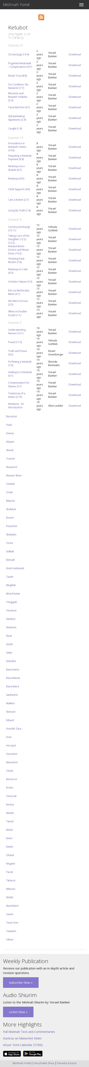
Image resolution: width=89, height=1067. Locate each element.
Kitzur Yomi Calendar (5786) (23, 1045)
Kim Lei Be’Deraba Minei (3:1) (18, 292)
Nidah (9, 897)
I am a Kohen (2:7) (18, 199)
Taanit (9, 576)
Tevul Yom (12, 922)
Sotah (9, 644)
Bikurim (10, 501)
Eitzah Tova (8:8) (17, 75)
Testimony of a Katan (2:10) (16, 395)
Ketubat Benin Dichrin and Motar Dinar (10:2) (18, 249)
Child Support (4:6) (19, 189)
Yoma (9, 543)
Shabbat (11, 509)
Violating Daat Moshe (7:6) (16, 260)
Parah (9, 872)
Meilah (10, 813)
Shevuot (10, 711)
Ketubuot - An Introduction (16, 405)
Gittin (9, 652)
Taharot (10, 880)
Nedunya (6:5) (16, 178)
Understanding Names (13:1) (17, 331)
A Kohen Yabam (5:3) (20, 281)
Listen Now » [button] (18, 1012)
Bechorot (11, 779)
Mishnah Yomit (16, 4)
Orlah (9, 492)
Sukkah (10, 551)
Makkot (10, 703)
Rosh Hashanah (15, 568)
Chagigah (11, 602)
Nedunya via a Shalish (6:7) (16, 167)
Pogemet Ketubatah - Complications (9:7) (20, 65)
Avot (8, 737)
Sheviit (10, 450)
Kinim (9, 838)
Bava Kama (12, 669)
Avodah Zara (13, 728)
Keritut (10, 804)
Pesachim (11, 526)
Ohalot (10, 855)
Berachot (11, 416)
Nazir (9, 636)
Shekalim (11, 534)
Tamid (10, 821)
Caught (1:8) (15, 128)
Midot (9, 830)
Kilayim (10, 441)
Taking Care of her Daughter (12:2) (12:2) (19, 239)
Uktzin (9, 939)
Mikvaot (10, 889)
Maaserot (11, 467)
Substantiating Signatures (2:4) (17, 117)
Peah (9, 425)
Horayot (11, 745)
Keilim (9, 846)
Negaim (10, 863)
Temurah (11, 796)
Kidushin (11, 661)
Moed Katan (13, 593)
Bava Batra (12, 686)
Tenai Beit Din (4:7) (19, 107)
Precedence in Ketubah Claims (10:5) (17, 147)
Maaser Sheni (14, 475)
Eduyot (10, 720)
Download (75, 54)
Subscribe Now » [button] (21, 982)
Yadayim (11, 931)
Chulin (9, 771)
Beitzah (10, 560)
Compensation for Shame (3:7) (19, 384)
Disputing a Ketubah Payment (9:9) (20, 157)
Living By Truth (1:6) (19, 210)
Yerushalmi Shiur (43, 1063)
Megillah (11, 585)
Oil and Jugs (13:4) (18, 54)
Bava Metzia (13, 678)
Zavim (9, 914)
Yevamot (11, 610)
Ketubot (10, 619)
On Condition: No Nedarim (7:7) (18, 86)
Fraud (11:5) (15, 342)
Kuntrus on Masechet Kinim (22, 1038)
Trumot (10, 458)
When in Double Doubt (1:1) (17, 313)
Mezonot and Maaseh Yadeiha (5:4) (17, 97)
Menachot (12, 762)
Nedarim (11, 627)
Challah (10, 484)
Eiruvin (10, 517)
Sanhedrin (12, 695)
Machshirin (12, 906)
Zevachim (11, 754)
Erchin (9, 787)
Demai (10, 433)
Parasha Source (66, 1063)
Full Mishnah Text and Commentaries (29, 1032)
